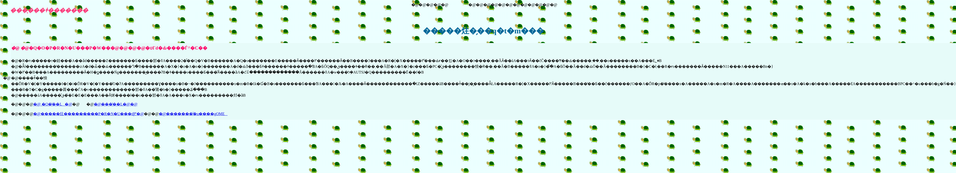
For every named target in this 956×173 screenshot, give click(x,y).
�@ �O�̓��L (49, 104)
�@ (68, 104)
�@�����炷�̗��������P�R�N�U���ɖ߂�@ (88, 114)
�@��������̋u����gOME (193, 114)
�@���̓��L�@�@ (116, 104)
